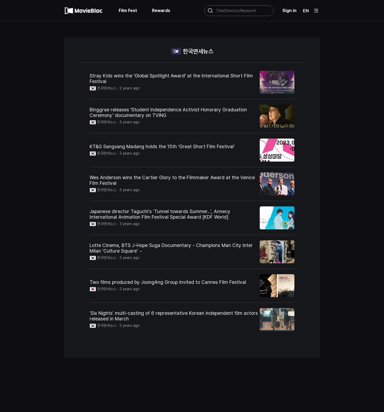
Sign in (289, 10)
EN (306, 10)
